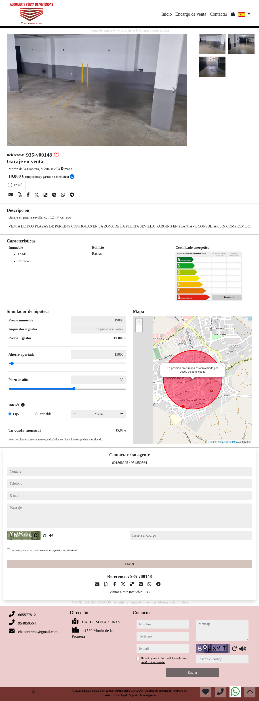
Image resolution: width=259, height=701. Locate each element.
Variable (45, 414)
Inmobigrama (148, 695)
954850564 (139, 463)
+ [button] (138, 322)
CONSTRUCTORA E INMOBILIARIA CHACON (113, 690)
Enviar (129, 564)
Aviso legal (121, 695)
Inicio (166, 14)
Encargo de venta (190, 14)
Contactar (218, 14)
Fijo (16, 414)
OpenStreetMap (229, 442)
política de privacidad (66, 550)
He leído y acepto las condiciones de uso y (44, 550)
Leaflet (212, 442)
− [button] (138, 328)
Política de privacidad (158, 690)
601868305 (120, 463)
